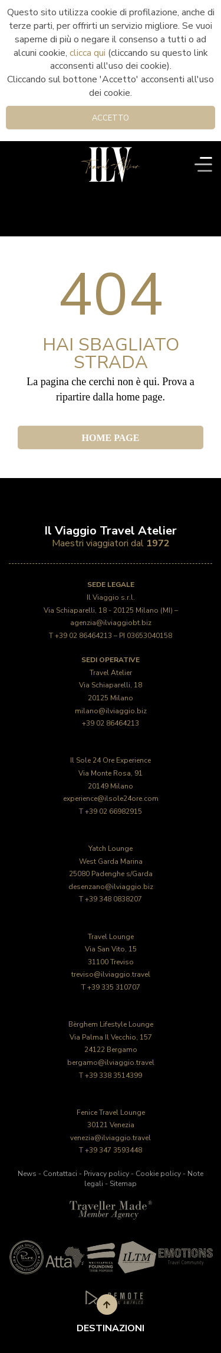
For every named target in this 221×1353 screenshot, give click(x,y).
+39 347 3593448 (113, 1150)
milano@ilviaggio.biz (111, 711)
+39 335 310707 (113, 987)
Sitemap (123, 1183)
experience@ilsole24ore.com (111, 798)
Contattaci (60, 1173)
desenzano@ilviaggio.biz (110, 886)
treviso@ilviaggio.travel (110, 974)
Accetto (110, 118)
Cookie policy (158, 1173)
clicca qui (87, 52)
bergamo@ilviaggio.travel (110, 1062)
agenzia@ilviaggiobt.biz (110, 622)
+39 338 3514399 (113, 1075)
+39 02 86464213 (83, 635)
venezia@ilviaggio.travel (110, 1137)
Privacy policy (106, 1173)
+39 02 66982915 (113, 811)
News (27, 1173)
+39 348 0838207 (113, 899)
